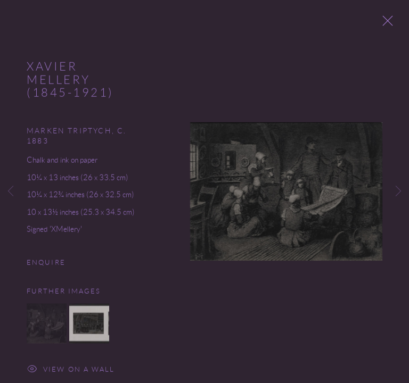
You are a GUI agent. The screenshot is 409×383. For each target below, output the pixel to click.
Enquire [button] (46, 265)
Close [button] (386, 24)
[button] (47, 326)
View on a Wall (71, 372)
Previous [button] (10, 191)
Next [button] (398, 191)
